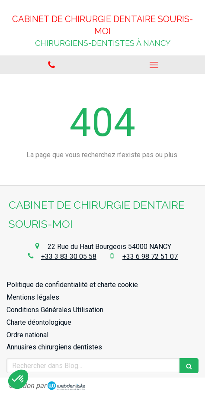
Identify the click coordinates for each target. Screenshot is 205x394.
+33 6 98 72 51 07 (150, 256)
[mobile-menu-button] (153, 65)
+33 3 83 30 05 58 (68, 256)
